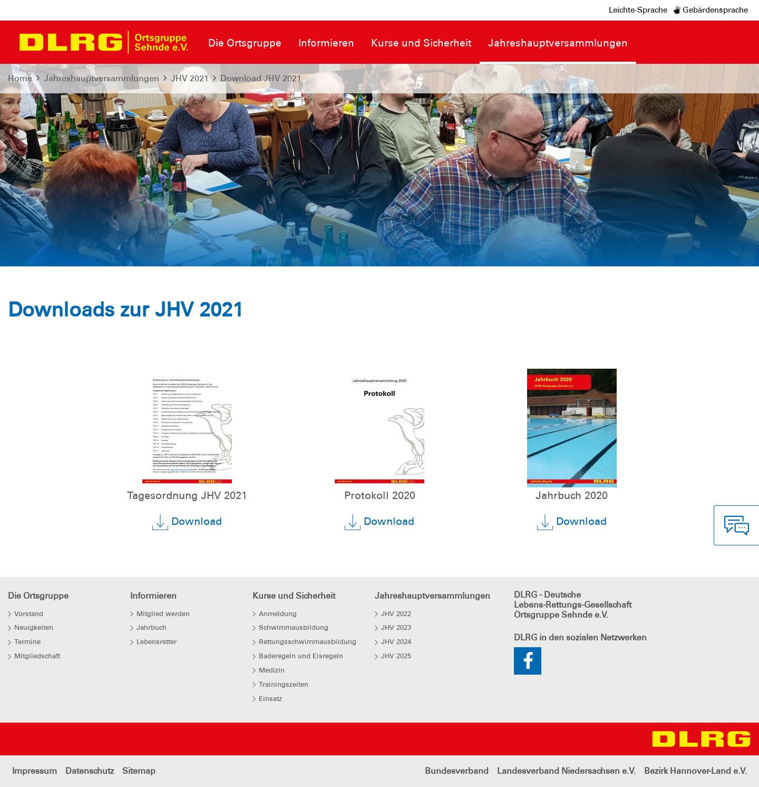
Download (187, 522)
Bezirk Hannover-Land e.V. (695, 771)
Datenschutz (89, 771)
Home (20, 78)
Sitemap (138, 771)
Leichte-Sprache (638, 10)
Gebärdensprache (711, 10)
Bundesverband (457, 771)
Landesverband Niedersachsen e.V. (566, 771)
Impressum (34, 771)
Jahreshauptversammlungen (101, 78)
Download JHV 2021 (260, 78)
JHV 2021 (190, 78)
